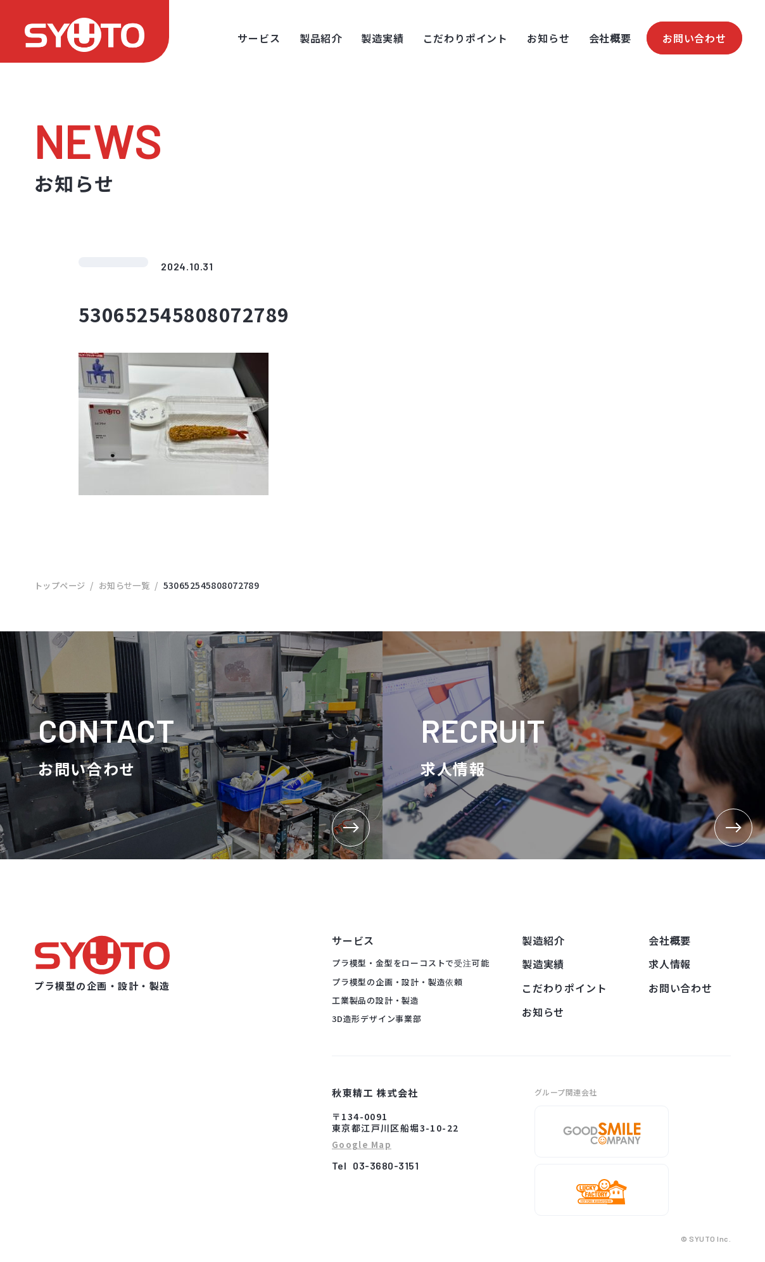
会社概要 (610, 38)
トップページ (61, 585)
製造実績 (382, 38)
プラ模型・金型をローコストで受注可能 (410, 963)
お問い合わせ (694, 38)
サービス (258, 38)
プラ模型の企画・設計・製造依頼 (397, 982)
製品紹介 (321, 38)
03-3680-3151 (386, 1165)
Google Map (361, 1145)
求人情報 (669, 963)
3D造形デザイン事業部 (377, 1019)
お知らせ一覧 (130, 585)
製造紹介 (543, 940)
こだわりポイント (465, 38)
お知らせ (548, 38)
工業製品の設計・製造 (375, 1000)
